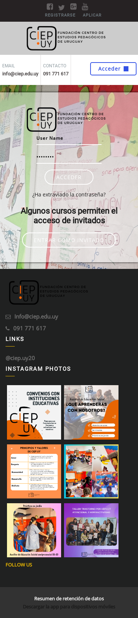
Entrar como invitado (69, 240)
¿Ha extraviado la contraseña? (69, 194)
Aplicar (92, 15)
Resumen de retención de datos (69, 598)
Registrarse (60, 15)
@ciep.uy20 (20, 358)
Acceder (113, 68)
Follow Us (19, 564)
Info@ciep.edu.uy (36, 316)
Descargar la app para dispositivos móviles (69, 606)
